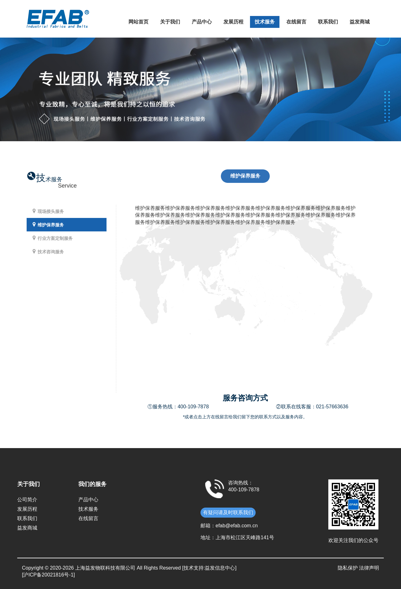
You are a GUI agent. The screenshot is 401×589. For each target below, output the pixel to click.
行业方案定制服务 (52, 238)
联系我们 (328, 21)
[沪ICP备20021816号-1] (48, 574)
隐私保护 (348, 568)
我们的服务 (92, 484)
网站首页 (138, 21)
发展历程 (233, 21)
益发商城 (360, 21)
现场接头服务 (47, 211)
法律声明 (369, 568)
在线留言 (296, 21)
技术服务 (265, 21)
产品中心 (202, 21)
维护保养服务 (47, 224)
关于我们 (170, 21)
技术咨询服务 (47, 251)
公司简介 (27, 499)
